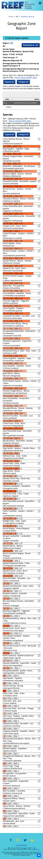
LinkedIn (32, 841)
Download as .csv (30, 45)
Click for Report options (18, 38)
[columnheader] (8, 99)
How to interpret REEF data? (26, 77)
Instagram (17, 841)
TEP (11, 43)
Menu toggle (40, 4)
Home (10, 16)
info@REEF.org (35, 849)
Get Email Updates (21, 845)
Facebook (10, 841)
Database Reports (28, 16)
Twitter (25, 841)
